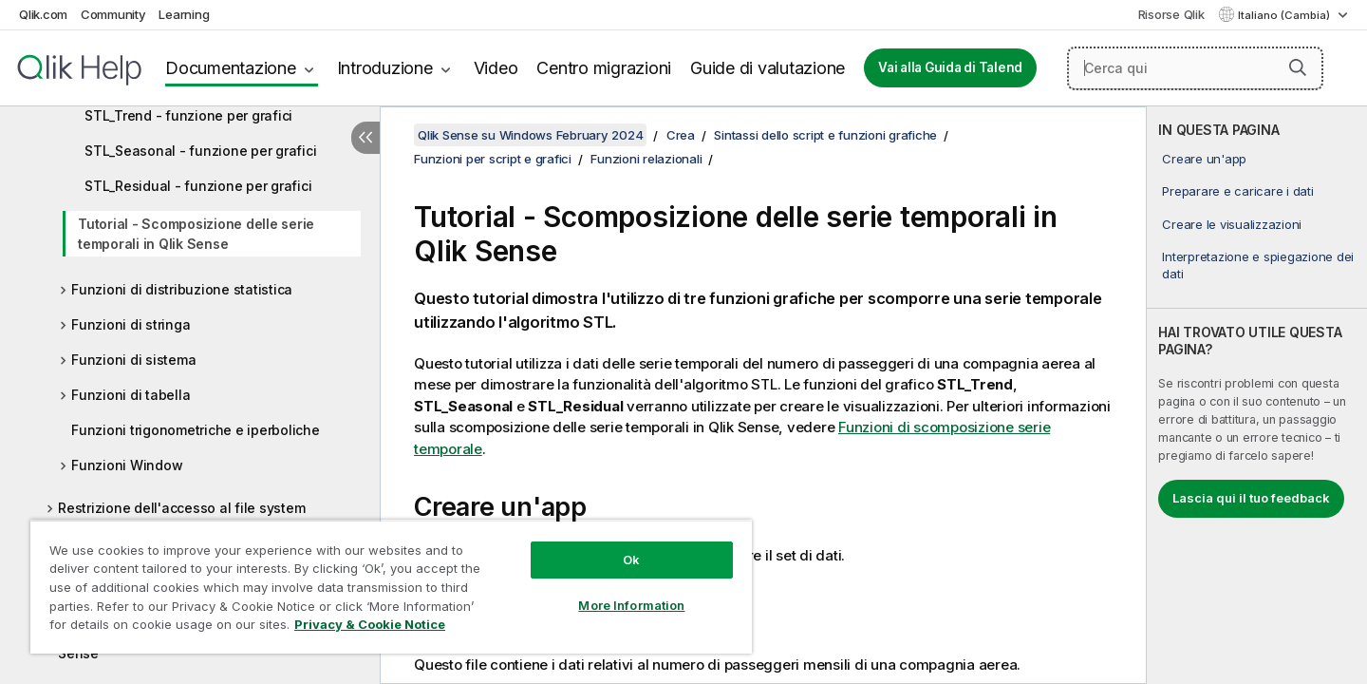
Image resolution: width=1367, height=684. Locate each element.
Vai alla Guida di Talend (950, 67)
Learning (184, 14)
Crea (680, 134)
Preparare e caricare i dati (1237, 191)
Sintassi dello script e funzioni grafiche (825, 134)
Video (496, 68)
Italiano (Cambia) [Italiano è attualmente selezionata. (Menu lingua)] (1285, 15)
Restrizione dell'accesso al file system (181, 508)
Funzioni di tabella (130, 395)
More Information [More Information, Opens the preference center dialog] (631, 605)
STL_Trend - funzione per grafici (188, 115)
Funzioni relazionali (646, 158)
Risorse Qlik (1171, 14)
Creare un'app (1204, 158)
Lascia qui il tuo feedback (1251, 497)
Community (113, 14)
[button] (1297, 67)
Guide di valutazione (767, 68)
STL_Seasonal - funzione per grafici (200, 150)
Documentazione (230, 68)
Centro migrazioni (603, 68)
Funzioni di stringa (130, 324)
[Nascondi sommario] (365, 138)
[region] (391, 587)
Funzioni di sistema (133, 360)
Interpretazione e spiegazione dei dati (1258, 265)
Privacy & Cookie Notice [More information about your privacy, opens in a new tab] (369, 624)
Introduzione (385, 68)
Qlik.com (43, 14)
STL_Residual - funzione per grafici (197, 186)
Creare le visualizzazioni (1231, 224)
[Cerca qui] (1195, 68)
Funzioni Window (126, 465)
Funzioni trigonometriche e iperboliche (195, 430)
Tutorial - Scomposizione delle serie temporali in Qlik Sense (196, 234)
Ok (631, 559)
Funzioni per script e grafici (492, 158)
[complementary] (1257, 395)
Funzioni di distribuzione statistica (181, 289)
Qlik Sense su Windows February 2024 (530, 134)
